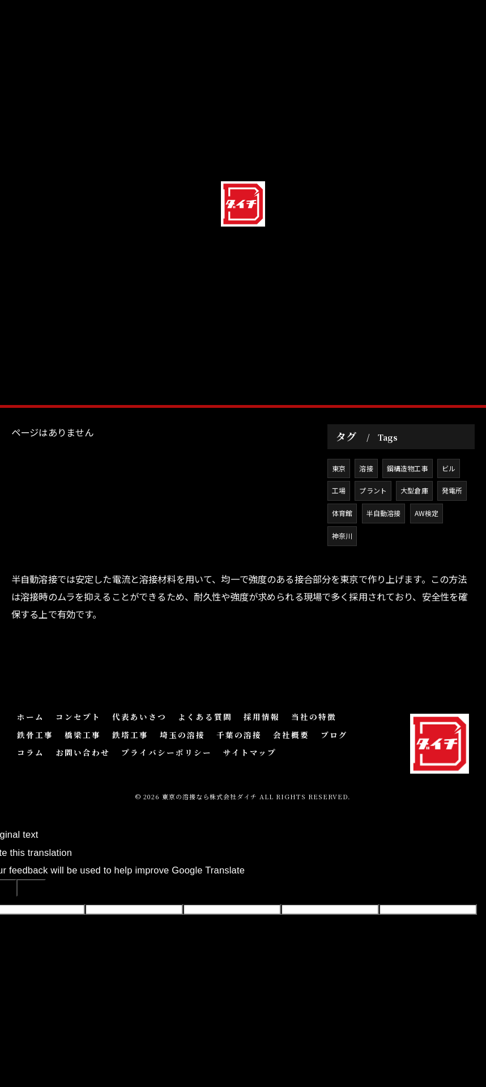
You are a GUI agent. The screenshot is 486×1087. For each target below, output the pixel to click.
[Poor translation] (31, 906)
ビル (449, 518)
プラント (373, 540)
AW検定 (427, 563)
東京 (339, 518)
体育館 (342, 563)
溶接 (366, 518)
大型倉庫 (415, 540)
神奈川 (342, 586)
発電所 (452, 540)
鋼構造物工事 (407, 518)
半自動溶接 (383, 563)
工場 (339, 540)
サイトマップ (249, 771)
